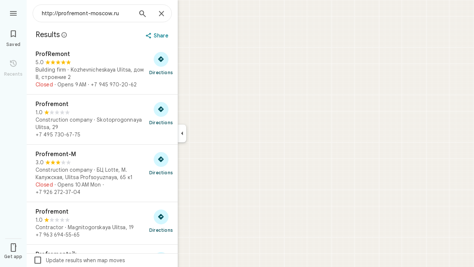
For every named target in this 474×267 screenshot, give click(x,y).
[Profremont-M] (102, 173)
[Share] (158, 35)
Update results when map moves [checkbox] (79, 260)
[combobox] (87, 13)
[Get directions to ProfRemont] (161, 63)
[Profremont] (102, 119)
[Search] (142, 14)
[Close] (161, 14)
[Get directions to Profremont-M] (161, 163)
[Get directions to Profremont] (161, 113)
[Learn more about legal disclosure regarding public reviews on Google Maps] (64, 34)
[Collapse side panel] (182, 133)
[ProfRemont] (102, 69)
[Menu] (13, 12)
